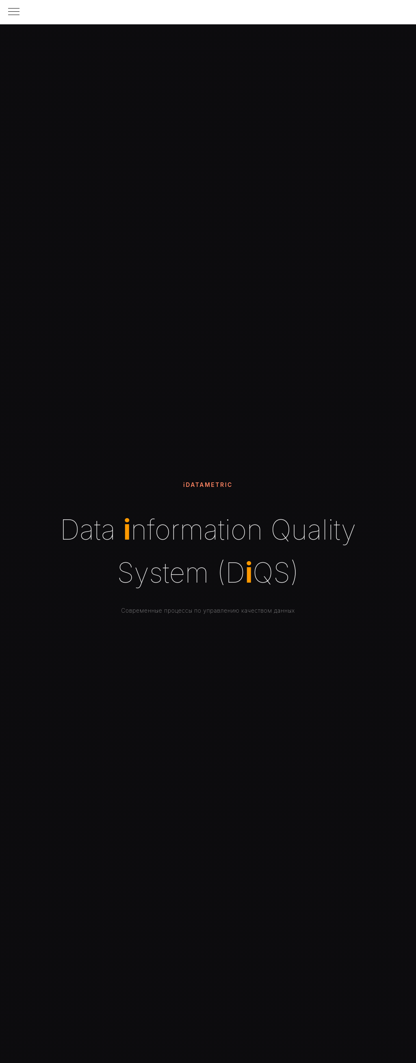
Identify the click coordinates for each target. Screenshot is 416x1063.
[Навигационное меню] (14, 12)
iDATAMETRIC (208, 484)
